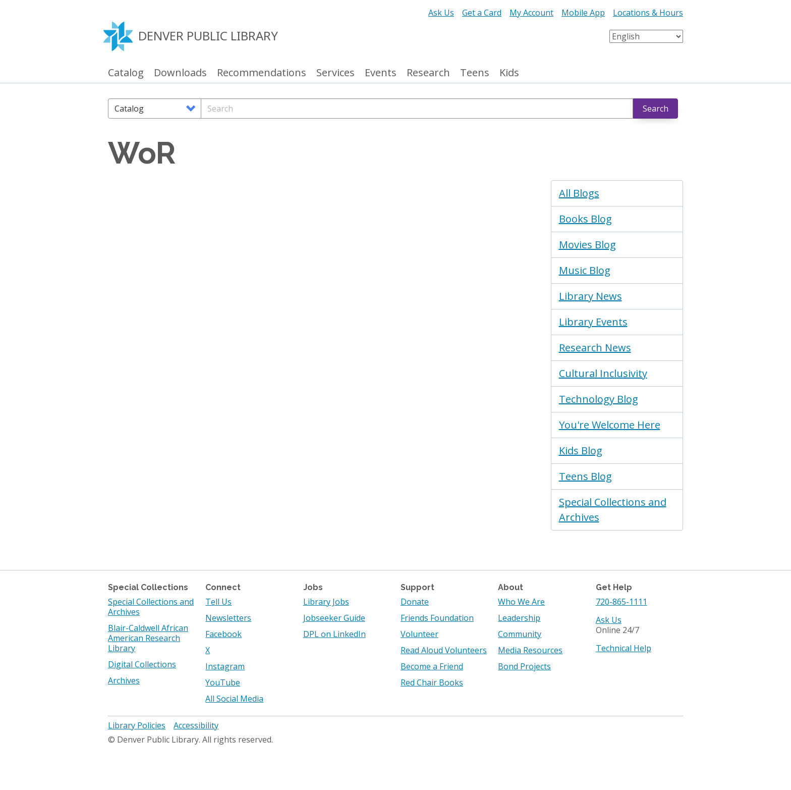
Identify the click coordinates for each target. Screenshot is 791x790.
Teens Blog (585, 476)
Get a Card (481, 13)
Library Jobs (326, 601)
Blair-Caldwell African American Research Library (148, 638)
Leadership (519, 617)
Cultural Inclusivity (603, 373)
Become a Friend (432, 666)
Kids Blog (580, 450)
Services (335, 73)
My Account (531, 13)
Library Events (593, 322)
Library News (590, 296)
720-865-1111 (621, 601)
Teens (474, 73)
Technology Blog (598, 399)
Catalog (126, 73)
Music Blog (584, 270)
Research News (595, 347)
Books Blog (585, 219)
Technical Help (623, 648)
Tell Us (218, 601)
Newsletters (228, 617)
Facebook (223, 634)
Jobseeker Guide (334, 617)
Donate (415, 601)
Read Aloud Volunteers (444, 650)
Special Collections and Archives (612, 509)
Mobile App (583, 13)
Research (428, 73)
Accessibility (196, 725)
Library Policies (136, 725)
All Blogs (579, 193)
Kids (509, 73)
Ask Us (441, 13)
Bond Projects (524, 666)
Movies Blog (587, 244)
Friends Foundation (437, 617)
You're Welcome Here (609, 425)
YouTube (222, 682)
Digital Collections (142, 664)
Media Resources (530, 650)
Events (381, 73)
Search (655, 108)
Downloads (180, 73)
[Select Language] (646, 36)
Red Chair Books (432, 682)
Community (519, 634)
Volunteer (419, 634)
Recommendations (261, 73)
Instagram (225, 666)
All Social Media (234, 698)
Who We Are (521, 601)
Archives (124, 680)
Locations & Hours (648, 13)
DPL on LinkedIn (334, 634)
